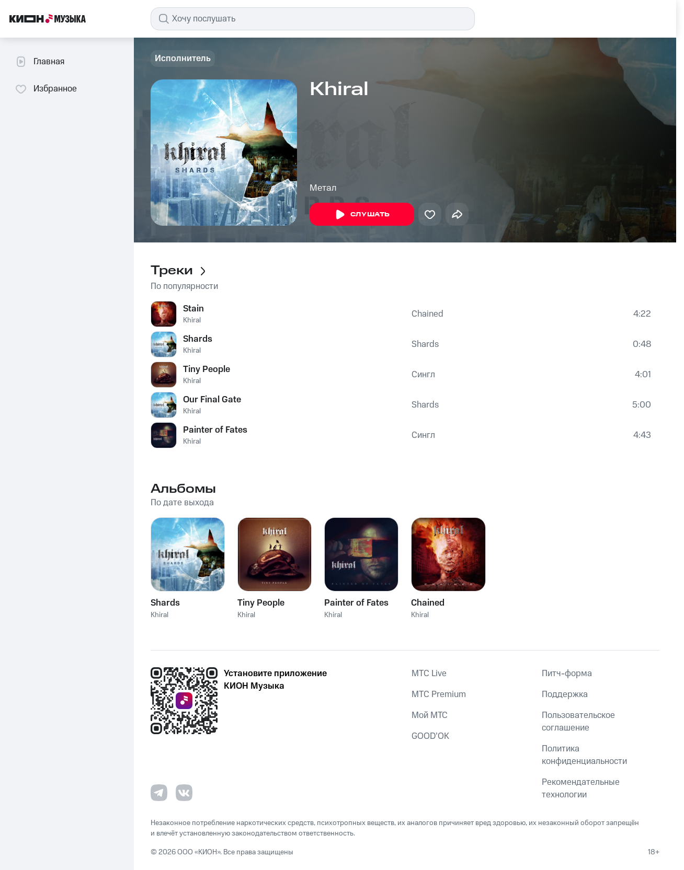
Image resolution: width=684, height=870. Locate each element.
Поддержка (565, 694)
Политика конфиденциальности (584, 755)
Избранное (46, 89)
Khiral (192, 320)
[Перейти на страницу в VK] (184, 792)
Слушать (362, 214)
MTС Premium (439, 694)
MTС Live (429, 673)
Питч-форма (567, 673)
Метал (323, 188)
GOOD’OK (430, 736)
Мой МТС (430, 715)
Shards (197, 339)
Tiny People (206, 369)
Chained (427, 314)
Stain (193, 309)
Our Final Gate (212, 399)
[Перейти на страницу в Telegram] (159, 792)
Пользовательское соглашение (578, 721)
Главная (39, 61)
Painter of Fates (215, 430)
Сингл (423, 374)
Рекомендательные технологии (581, 788)
